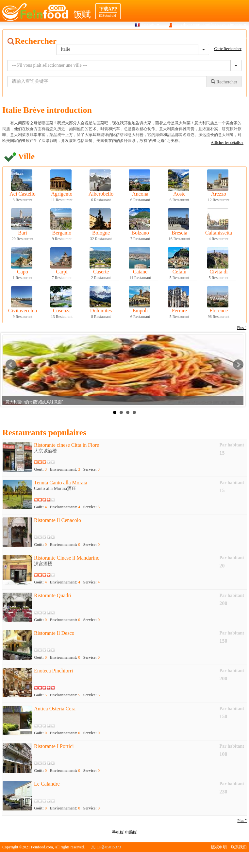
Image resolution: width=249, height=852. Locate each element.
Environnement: (65, 469)
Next (238, 364)
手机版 (118, 832)
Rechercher (224, 81)
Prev (11, 364)
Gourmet (170, 37)
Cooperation (237, 37)
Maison (109, 37)
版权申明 (219, 847)
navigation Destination (202, 37)
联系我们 (239, 847)
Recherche (131, 37)
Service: (91, 469)
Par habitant (231, 445)
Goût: (40, 469)
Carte (151, 37)
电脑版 (131, 832)
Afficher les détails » (227, 142)
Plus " (242, 820)
